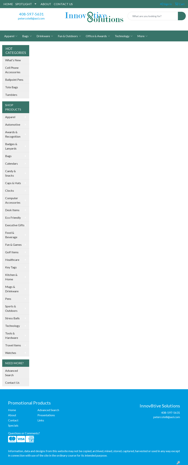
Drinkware (45, 36)
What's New (13, 60)
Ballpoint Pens (14, 79)
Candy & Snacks (10, 173)
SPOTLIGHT (23, 4)
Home (12, 410)
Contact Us (12, 382)
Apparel (10, 36)
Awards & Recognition (12, 134)
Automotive (12, 124)
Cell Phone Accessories (12, 70)
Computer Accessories (12, 200)
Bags (27, 36)
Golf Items (12, 252)
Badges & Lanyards (11, 146)
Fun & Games (13, 244)
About (12, 415)
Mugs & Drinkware (12, 289)
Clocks (9, 190)
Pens (8, 298)
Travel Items (13, 345)
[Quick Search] (153, 16)
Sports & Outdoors (11, 308)
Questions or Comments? (24, 433)
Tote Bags (11, 87)
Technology (124, 36)
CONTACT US (63, 4)
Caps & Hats (13, 183)
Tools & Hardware (11, 335)
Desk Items (12, 210)
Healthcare (12, 259)
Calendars (11, 163)
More (142, 36)
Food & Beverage (11, 235)
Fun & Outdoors (69, 36)
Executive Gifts (14, 225)
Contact (13, 420)
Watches (10, 352)
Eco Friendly (13, 217)
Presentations (46, 415)
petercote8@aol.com (31, 18)
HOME (8, 4)
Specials (13, 425)
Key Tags (11, 267)
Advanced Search (11, 373)
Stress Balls (12, 318)
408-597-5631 (31, 14)
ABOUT (46, 4)
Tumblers (11, 94)
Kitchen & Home (11, 277)
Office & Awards (98, 36)
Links (40, 420)
